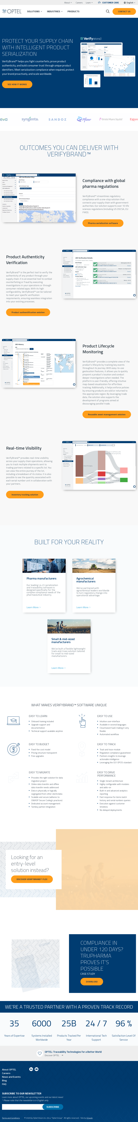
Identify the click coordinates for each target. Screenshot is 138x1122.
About (67, 2)
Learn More (33, 607)
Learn (88, 2)
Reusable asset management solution (106, 414)
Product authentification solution (28, 312)
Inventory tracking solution (25, 494)
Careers (79, 2)
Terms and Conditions (11, 1117)
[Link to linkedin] (31, 1069)
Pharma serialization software (103, 223)
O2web (90, 1117)
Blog (4, 1080)
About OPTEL (9, 1069)
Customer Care (110, 2)
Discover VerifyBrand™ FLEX (28, 882)
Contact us (124, 11)
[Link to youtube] (36, 1069)
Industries (53, 11)
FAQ (4, 1084)
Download (92, 981)
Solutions (33, 11)
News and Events (11, 1077)
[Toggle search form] (108, 11)
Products (73, 11)
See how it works (17, 84)
